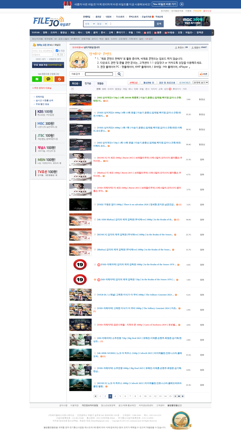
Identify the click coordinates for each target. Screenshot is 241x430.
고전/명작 (122, 39)
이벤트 (188, 11)
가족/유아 (133, 39)
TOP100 (35, 32)
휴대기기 (120, 32)
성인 (149, 32)
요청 (180, 32)
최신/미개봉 (37, 39)
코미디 (95, 39)
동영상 (63, 32)
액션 (101, 39)
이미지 (154, 89)
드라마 (53, 32)
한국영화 (48, 39)
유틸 (130, 32)
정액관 (200, 32)
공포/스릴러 (63, 39)
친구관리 (165, 11)
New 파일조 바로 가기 (164, 4)
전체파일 (40, 97)
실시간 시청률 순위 (44, 100)
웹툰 (159, 32)
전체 (98, 89)
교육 (111, 32)
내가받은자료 (177, 11)
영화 (45, 32)
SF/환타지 (75, 39)
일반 (141, 39)
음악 (95, 32)
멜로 (107, 39)
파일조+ (189, 32)
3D (55, 39)
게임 (72, 32)
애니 (80, 32)
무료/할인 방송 (42, 104)
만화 (88, 32)
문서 (103, 32)
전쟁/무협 (85, 39)
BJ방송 (170, 32)
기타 (138, 32)
